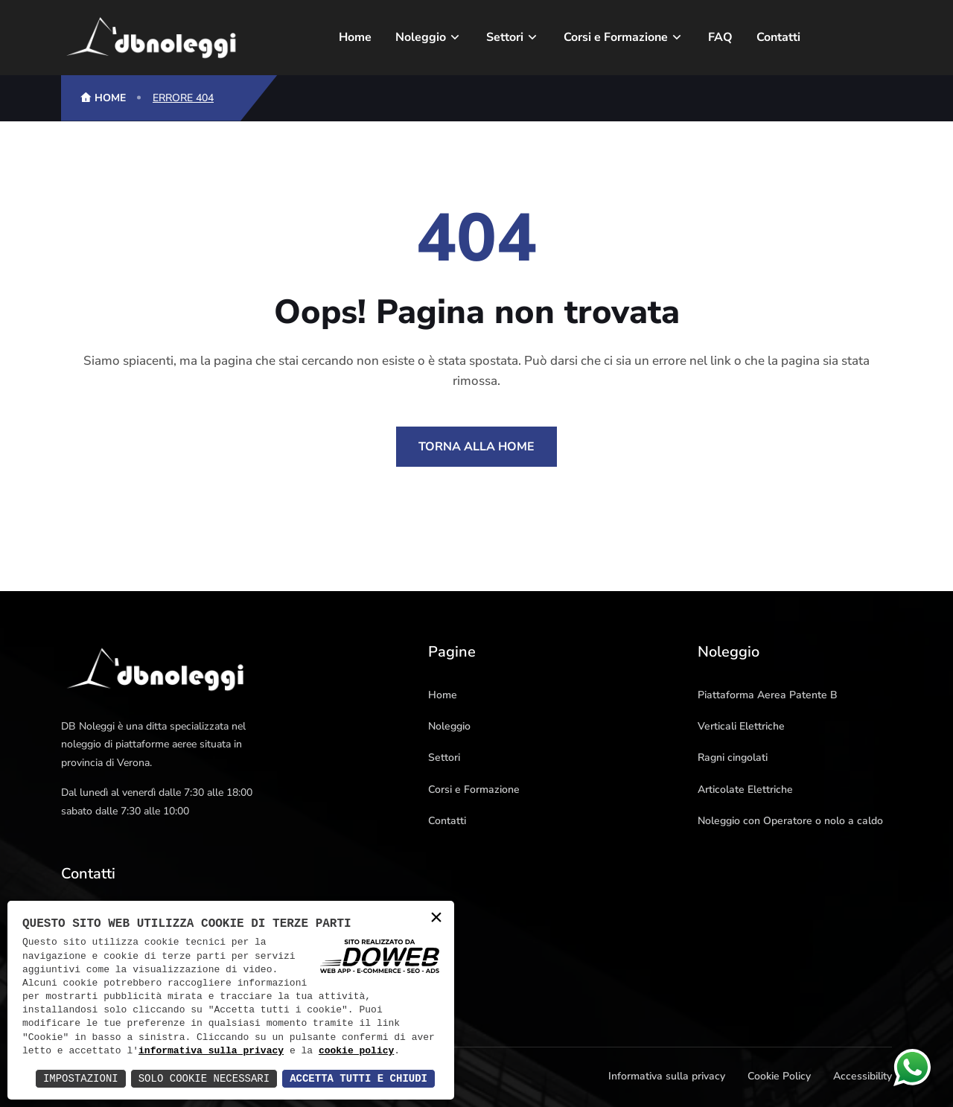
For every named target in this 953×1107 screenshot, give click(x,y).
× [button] (436, 918)
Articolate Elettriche (745, 789)
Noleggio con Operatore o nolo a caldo (790, 821)
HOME (103, 98)
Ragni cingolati (733, 757)
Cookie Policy (779, 1076)
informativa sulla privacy (211, 1051)
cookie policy (356, 1051)
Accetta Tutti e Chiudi (358, 1078)
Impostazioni (80, 1078)
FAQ (720, 37)
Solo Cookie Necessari (204, 1078)
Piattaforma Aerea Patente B (768, 695)
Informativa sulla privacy (666, 1076)
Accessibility (862, 1076)
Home (355, 37)
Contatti (778, 37)
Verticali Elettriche (741, 726)
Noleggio (420, 37)
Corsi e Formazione (616, 37)
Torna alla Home (476, 446)
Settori (504, 37)
